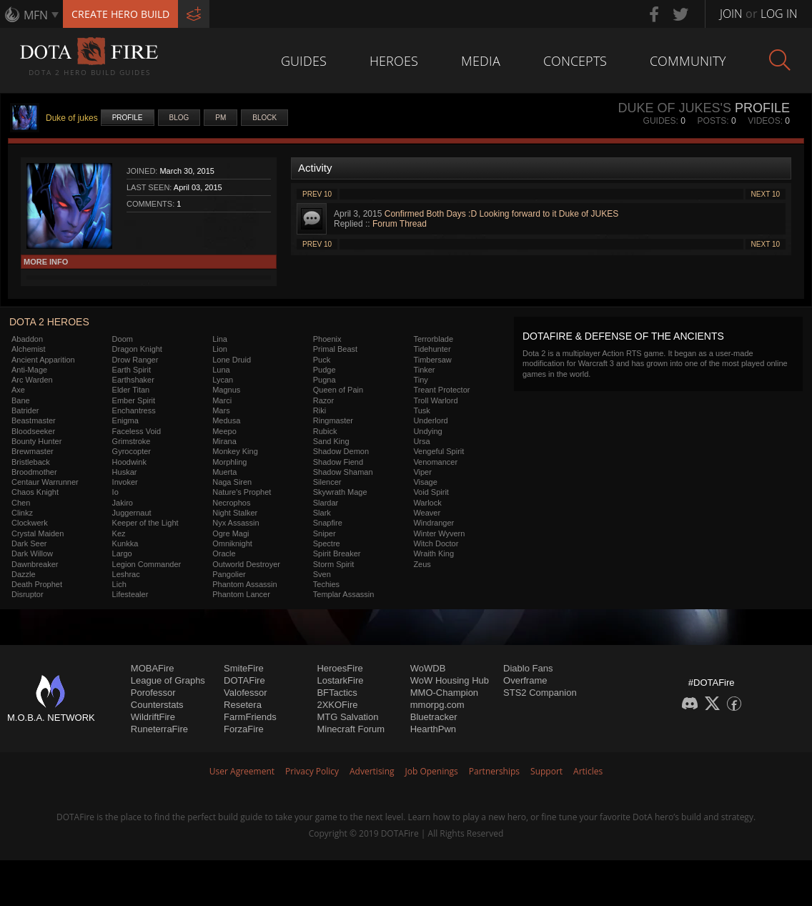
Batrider (25, 410)
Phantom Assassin (244, 584)
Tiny (420, 379)
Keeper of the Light (145, 522)
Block (264, 118)
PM (220, 118)
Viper (422, 472)
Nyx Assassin (235, 522)
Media (480, 60)
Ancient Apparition (43, 359)
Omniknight (232, 543)
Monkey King (235, 451)
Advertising (372, 771)
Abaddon (27, 339)
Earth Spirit (131, 369)
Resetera (243, 704)
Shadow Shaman (343, 472)
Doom (122, 339)
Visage (425, 482)
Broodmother (34, 472)
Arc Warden (32, 379)
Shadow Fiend (338, 462)
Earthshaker (133, 379)
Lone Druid (231, 359)
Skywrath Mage (340, 492)
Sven (322, 574)
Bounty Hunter (36, 441)
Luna (220, 369)
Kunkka (125, 543)
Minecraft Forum (351, 729)
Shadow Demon (341, 451)
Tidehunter (431, 349)
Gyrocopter (131, 451)
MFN (36, 15)
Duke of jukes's (674, 108)
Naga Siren (232, 482)
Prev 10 (317, 194)
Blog (179, 118)
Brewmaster (32, 451)
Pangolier (228, 574)
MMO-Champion (444, 692)
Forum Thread (399, 224)
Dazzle (23, 574)
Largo (122, 553)
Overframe (525, 680)
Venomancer (435, 462)
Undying (427, 431)
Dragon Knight (137, 349)
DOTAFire (244, 680)
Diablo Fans (528, 668)
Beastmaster (33, 420)
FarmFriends (250, 716)
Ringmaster (333, 420)
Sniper (324, 533)
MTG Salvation (347, 716)
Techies (326, 584)
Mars (220, 410)
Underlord (430, 420)
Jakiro (122, 502)
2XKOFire (337, 704)
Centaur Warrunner (45, 482)
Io (115, 492)
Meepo (224, 431)
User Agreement (241, 771)
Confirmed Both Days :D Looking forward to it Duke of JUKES (501, 214)
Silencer (327, 482)
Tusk (421, 410)
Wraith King (433, 553)
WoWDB (428, 668)
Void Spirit (431, 492)
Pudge (324, 369)
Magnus (226, 389)
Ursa (421, 441)
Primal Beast (335, 349)
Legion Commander (147, 564)
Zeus (421, 564)
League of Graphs (168, 680)
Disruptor (27, 594)
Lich (119, 584)
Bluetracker (433, 716)
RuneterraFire (159, 729)
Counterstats (157, 704)
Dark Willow (32, 553)
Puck (321, 359)
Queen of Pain (338, 389)
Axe (18, 389)
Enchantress (134, 410)
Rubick (325, 431)
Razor (323, 400)
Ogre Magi (230, 533)
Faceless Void (136, 431)
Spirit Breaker (337, 553)
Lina (219, 339)
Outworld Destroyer (246, 564)
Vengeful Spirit (438, 451)
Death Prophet (36, 584)
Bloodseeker (33, 431)
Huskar (124, 472)
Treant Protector (441, 389)
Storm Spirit (333, 564)
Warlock (427, 502)
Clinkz (22, 512)
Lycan (222, 379)
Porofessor (153, 692)
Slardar (325, 502)
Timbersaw (432, 359)
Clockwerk (29, 522)
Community (688, 60)
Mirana (224, 441)
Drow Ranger (135, 359)
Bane (20, 400)
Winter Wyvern (439, 533)
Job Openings (431, 771)
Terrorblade (433, 339)
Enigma (125, 420)
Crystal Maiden (37, 533)
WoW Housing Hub (449, 680)
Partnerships (494, 771)
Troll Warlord (435, 400)
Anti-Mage (29, 369)
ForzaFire (244, 729)
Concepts (575, 60)
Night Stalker (234, 512)
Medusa (226, 420)
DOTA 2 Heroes (49, 322)
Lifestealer (130, 594)
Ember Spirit (134, 400)
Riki (319, 410)
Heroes (394, 60)
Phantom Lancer (241, 594)
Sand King (331, 441)
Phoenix (327, 339)
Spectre (326, 543)
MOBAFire (152, 668)
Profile (127, 118)
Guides (304, 60)
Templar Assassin (344, 594)
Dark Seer (29, 543)
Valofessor (245, 692)
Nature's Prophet (241, 492)
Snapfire (327, 522)
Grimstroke (131, 441)
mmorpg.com (437, 704)
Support (546, 771)
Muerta (224, 472)
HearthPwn (433, 729)
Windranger (433, 522)
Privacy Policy (312, 771)
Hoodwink (129, 462)
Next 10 (765, 194)
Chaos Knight (35, 492)
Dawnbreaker (34, 564)
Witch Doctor (435, 543)
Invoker (125, 482)
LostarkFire (340, 680)
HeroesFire (339, 668)
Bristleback (30, 462)
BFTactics (337, 692)
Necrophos (231, 502)
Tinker (424, 369)
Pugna (324, 379)
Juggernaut (132, 512)
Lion (219, 349)
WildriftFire (153, 716)
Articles (588, 771)
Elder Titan (131, 389)
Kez (119, 533)
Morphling (229, 462)
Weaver (426, 512)
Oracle (223, 553)
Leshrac (126, 574)
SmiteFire (244, 668)
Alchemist (28, 349)
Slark (322, 512)
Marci (222, 400)
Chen (20, 502)
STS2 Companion (540, 692)
